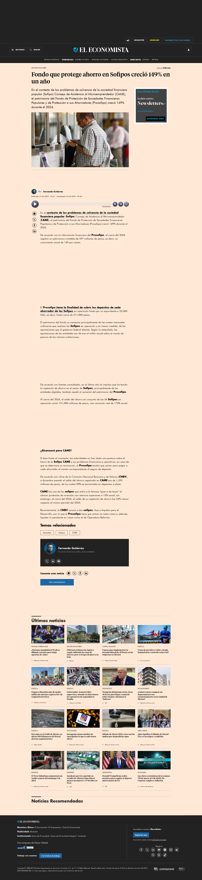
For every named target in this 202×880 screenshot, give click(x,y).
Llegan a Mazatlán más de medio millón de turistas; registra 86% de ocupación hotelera (47, 694)
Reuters (72, 661)
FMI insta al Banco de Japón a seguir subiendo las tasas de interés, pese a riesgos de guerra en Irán (83, 653)
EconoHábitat (143, 688)
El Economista (41, 827)
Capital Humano (109, 646)
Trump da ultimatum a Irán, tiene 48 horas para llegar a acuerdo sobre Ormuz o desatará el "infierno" (117, 695)
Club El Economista (71, 827)
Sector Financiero (38, 68)
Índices (146, 60)
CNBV (74, 533)
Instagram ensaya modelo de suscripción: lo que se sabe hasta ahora (81, 736)
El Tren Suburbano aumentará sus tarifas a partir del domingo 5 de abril (47, 778)
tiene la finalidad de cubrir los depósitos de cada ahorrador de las (80, 309)
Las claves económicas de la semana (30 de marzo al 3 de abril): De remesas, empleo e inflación (154, 778)
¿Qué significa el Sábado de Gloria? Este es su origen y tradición (153, 735)
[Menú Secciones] (18, 49)
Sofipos (61, 533)
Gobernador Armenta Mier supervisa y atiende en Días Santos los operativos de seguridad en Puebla (83, 695)
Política (141, 646)
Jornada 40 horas (100, 60)
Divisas (155, 60)
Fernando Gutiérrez (53, 191)
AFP (106, 703)
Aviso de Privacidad (40, 836)
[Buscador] (34, 49)
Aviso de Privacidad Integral (63, 836)
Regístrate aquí (141, 835)
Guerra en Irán (82, 60)
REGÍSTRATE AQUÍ (155, 118)
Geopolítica (107, 688)
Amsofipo (47, 533)
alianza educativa (119, 60)
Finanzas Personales (39, 646)
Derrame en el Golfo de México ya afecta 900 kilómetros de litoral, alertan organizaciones (46, 736)
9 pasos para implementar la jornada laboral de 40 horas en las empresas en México (117, 652)
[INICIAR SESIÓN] (188, 49)
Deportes (70, 772)
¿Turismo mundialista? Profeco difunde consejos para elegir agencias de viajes (45, 652)
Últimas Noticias (51, 60)
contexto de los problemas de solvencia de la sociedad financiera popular (79, 214)
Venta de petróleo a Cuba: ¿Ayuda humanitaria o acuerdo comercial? (153, 651)
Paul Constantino (145, 660)
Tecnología (72, 731)
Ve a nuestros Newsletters (145, 111)
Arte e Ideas (142, 731)
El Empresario (55, 827)
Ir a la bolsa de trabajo (50, 856)
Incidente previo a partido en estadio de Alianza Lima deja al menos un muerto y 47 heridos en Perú (82, 779)
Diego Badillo (38, 744)
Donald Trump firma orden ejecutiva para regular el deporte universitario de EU (117, 778)
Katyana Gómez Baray (146, 786)
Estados (34, 772)
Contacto (82, 836)
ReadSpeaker (106, 206)
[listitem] (35, 204)
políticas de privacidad (159, 840)
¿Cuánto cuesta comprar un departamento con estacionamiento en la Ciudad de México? (153, 695)
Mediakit (34, 832)
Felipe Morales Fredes (111, 660)
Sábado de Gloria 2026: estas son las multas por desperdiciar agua (118, 735)
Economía (142, 772)
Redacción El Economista (41, 660)
